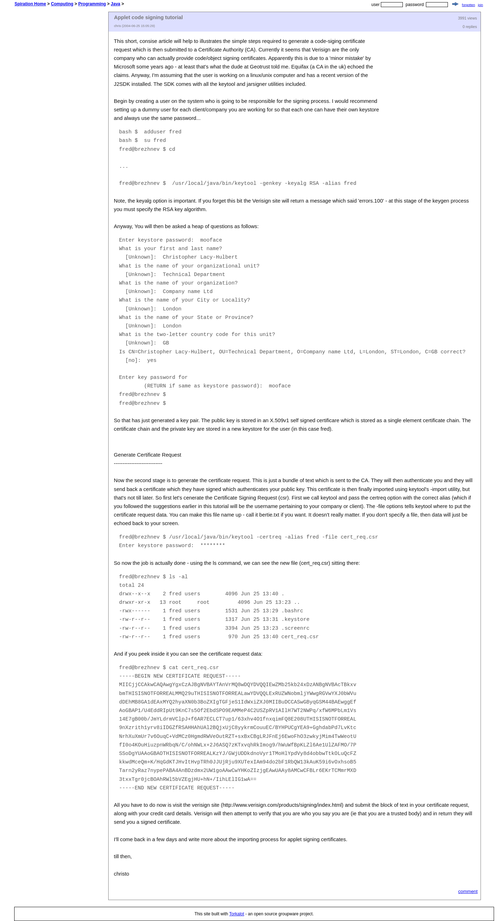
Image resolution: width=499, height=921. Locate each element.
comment (468, 891)
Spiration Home (30, 3)
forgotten (468, 5)
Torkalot (236, 913)
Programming (92, 3)
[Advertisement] (61, 118)
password (415, 4)
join (480, 5)
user (375, 4)
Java (115, 3)
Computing (62, 3)
